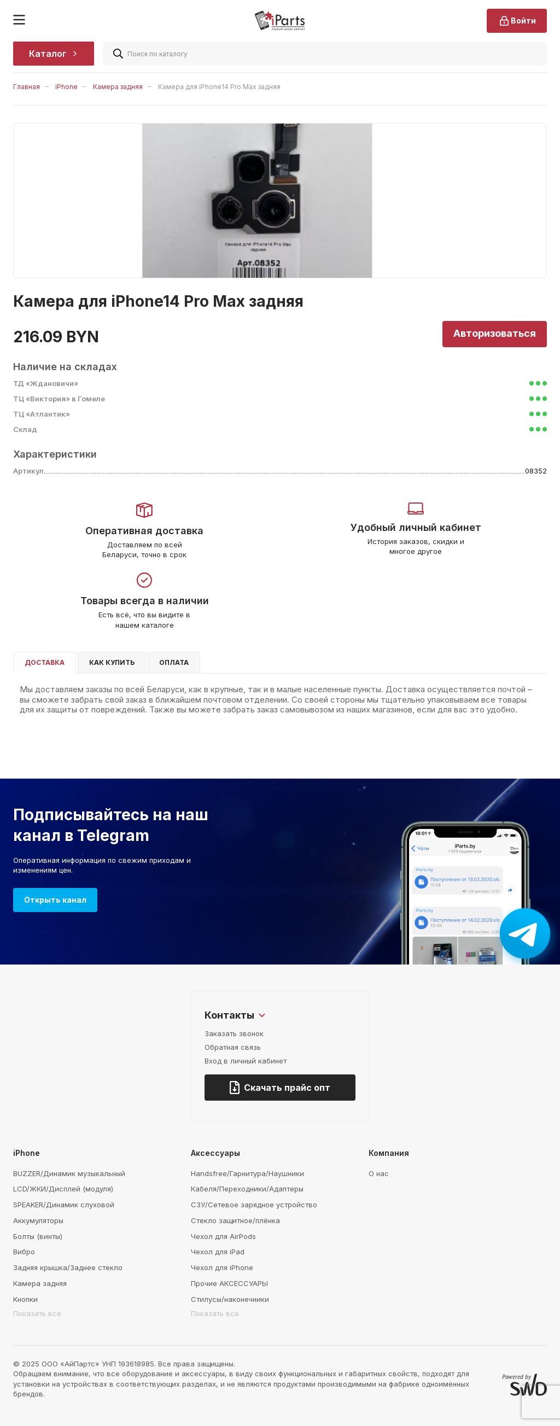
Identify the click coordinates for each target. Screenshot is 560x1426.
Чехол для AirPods (223, 1236)
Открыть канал (55, 899)
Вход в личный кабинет (246, 1060)
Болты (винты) (37, 1236)
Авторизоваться (494, 333)
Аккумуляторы (38, 1220)
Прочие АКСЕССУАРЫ (229, 1283)
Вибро (24, 1251)
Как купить (112, 662)
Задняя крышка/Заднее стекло (67, 1267)
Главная (26, 87)
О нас (379, 1173)
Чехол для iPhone (222, 1267)
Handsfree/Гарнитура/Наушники (247, 1173)
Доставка (45, 662)
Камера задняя (118, 87)
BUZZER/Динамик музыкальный (69, 1173)
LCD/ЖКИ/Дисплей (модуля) (63, 1188)
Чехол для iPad (217, 1251)
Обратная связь (233, 1047)
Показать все (37, 1313)
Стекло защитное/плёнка (235, 1220)
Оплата (174, 662)
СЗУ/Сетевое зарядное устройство (254, 1204)
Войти (517, 20)
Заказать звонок (234, 1033)
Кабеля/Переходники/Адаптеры (247, 1188)
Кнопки (25, 1299)
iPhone (66, 87)
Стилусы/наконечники (230, 1299)
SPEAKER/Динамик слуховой (63, 1204)
